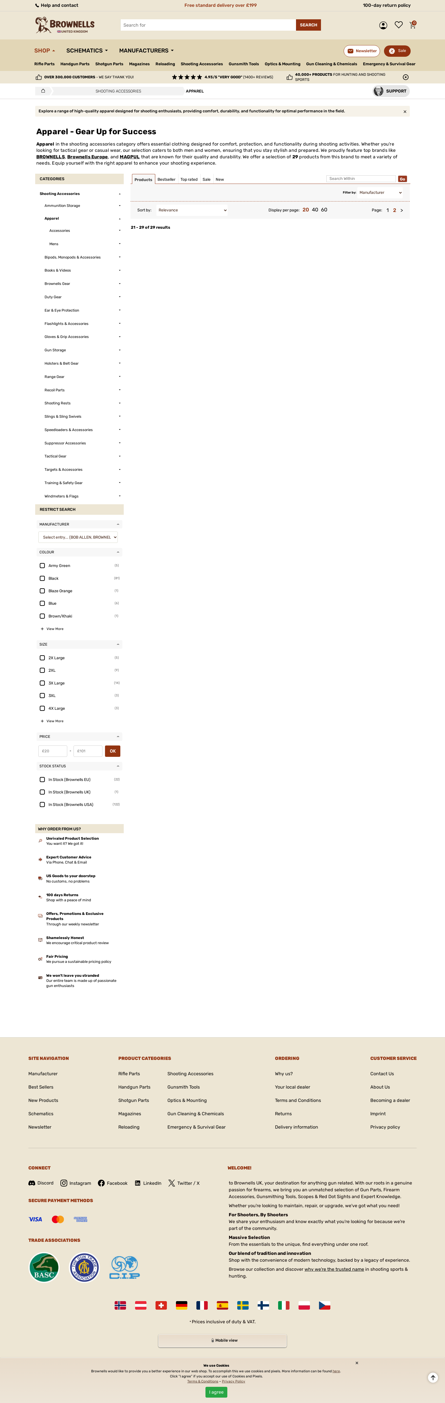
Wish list (400, 25)
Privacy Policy (233, 1381)
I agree (216, 1392)
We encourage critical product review (77, 943)
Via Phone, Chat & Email (66, 862)
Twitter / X (184, 1183)
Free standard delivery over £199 (220, 5)
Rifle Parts (44, 64)
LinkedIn (147, 1183)
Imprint (378, 1113)
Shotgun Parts (109, 64)
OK (113, 751)
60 (324, 210)
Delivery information (296, 1127)
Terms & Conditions (202, 1381)
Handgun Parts (75, 64)
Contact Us (382, 1073)
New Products (43, 1100)
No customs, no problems (68, 881)
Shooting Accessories (202, 64)
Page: (377, 210)
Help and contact (56, 5)
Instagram (75, 1183)
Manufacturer (43, 1073)
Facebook (112, 1183)
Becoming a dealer (390, 1100)
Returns (283, 1113)
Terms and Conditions (298, 1100)
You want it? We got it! (64, 843)
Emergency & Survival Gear (389, 64)
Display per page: (284, 210)
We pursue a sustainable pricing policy (78, 961)
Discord (41, 1183)
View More (55, 629)
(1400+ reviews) (239, 77)
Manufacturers (144, 50)
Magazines (139, 64)
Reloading (165, 64)
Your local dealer (292, 1087)
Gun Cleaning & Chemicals (331, 64)
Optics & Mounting (283, 64)
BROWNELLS (50, 156)
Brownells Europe (87, 156)
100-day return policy (387, 5)
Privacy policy (385, 1127)
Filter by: (349, 192)
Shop (42, 50)
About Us (380, 1087)
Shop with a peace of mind (68, 900)
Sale (402, 50)
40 (315, 210)
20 (306, 210)
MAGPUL (130, 156)
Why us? (284, 1073)
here (336, 1371)
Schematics (84, 50)
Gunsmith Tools (244, 64)
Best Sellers (40, 1087)
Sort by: (144, 210)
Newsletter (39, 1127)
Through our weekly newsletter (72, 924)
